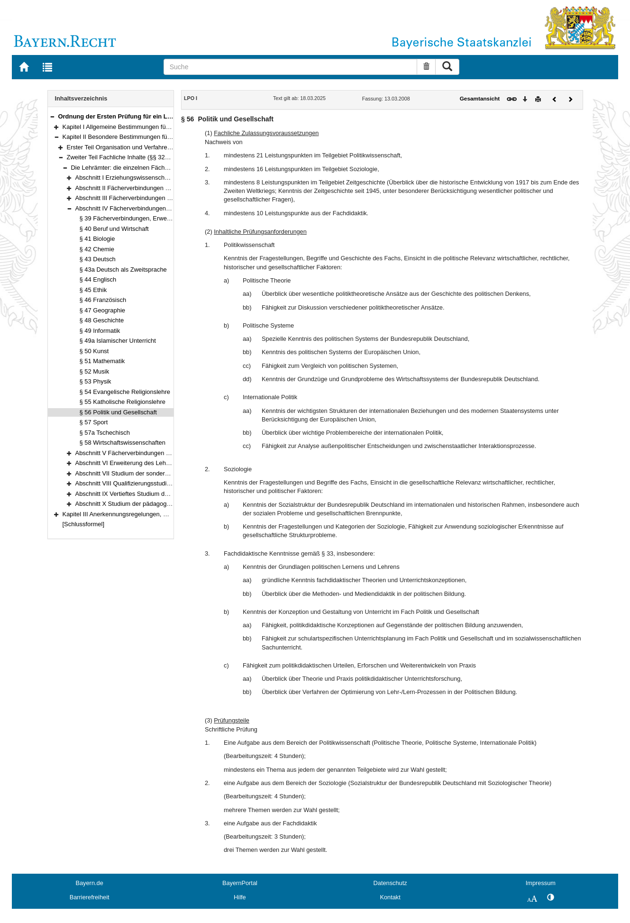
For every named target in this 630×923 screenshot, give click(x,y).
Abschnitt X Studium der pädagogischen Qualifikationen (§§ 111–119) (170, 503)
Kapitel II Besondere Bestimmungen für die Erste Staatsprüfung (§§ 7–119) (165, 136)
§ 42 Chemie (97, 249)
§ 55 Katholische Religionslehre (122, 401)
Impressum (541, 882)
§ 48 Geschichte (102, 320)
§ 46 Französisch (103, 299)
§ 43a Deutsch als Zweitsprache (123, 269)
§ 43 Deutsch (98, 259)
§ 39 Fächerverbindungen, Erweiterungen (136, 218)
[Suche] (291, 67)
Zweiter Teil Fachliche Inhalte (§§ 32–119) (124, 157)
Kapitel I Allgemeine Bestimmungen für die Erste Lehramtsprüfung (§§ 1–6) (165, 126)
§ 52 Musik (95, 371)
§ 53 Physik (95, 381)
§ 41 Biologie (97, 238)
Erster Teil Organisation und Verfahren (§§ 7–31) (133, 147)
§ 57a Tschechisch (105, 432)
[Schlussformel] (84, 524)
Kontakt (390, 897)
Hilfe (240, 897)
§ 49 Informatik (100, 330)
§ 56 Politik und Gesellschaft (118, 412)
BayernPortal (239, 882)
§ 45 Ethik (93, 289)
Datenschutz (390, 882)
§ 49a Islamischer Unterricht (118, 340)
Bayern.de (89, 882)
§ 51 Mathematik (102, 361)
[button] (52, 116)
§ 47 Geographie (103, 310)
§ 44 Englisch (98, 279)
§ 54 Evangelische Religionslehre (125, 391)
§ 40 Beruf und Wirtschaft (114, 228)
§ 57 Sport (94, 422)
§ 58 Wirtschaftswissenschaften (122, 442)
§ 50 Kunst (94, 351)
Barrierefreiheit (90, 897)
